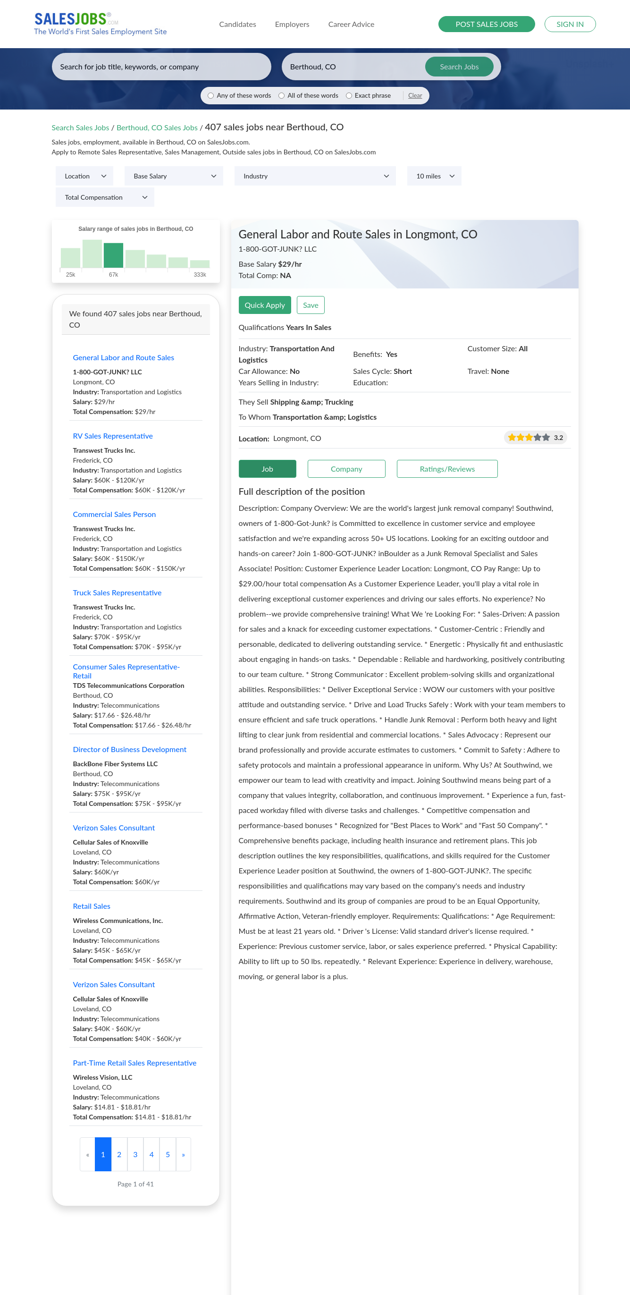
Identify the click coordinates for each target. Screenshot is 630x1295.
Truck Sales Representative (117, 592)
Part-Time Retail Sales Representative (135, 1062)
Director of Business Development (130, 749)
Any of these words (244, 95)
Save (311, 304)
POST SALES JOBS (487, 23)
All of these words (312, 95)
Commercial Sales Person (114, 513)
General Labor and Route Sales (124, 357)
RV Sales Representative (113, 435)
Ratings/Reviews (447, 468)
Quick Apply (265, 304)
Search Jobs (459, 66)
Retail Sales (91, 905)
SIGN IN (570, 23)
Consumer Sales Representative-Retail (126, 670)
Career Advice (351, 23)
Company (346, 468)
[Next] (183, 1154)
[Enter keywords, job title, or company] (161, 66)
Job (268, 468)
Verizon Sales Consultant (114, 827)
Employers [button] (292, 23)
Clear (415, 95)
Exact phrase (373, 95)
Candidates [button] (237, 23)
